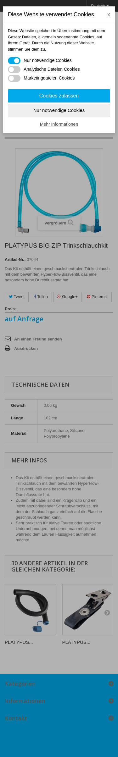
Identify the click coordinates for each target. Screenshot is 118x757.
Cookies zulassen (59, 95)
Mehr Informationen (59, 124)
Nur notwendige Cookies (59, 110)
